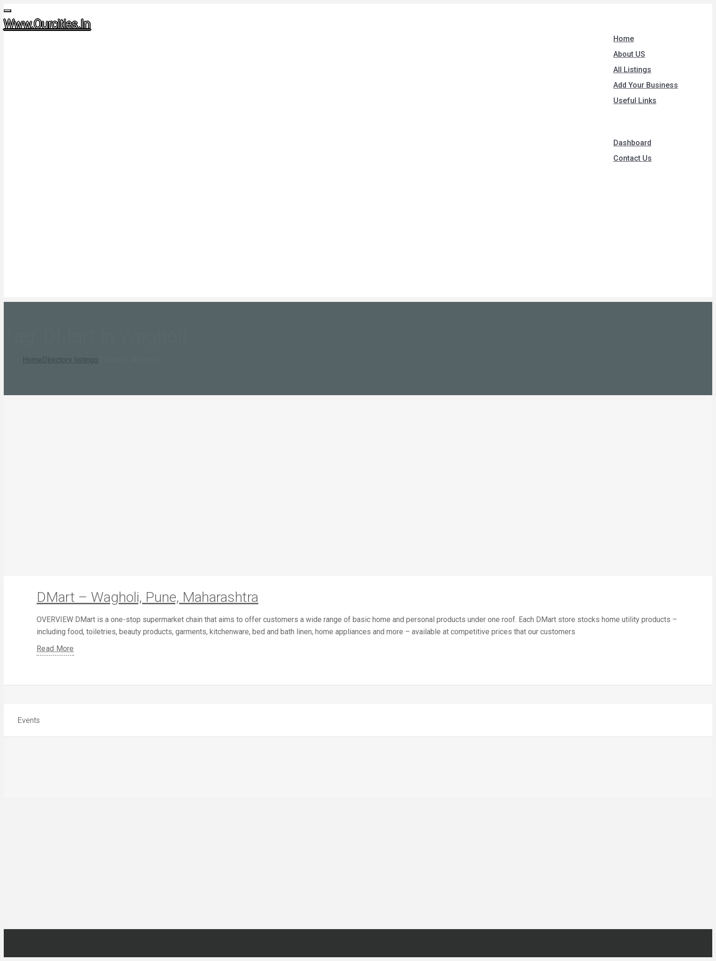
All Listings (632, 69)
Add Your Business (645, 85)
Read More (55, 648)
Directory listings (70, 359)
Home (623, 38)
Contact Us (632, 158)
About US (629, 54)
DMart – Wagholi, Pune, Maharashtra (147, 597)
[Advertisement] (358, 231)
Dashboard (632, 142)
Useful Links (634, 100)
